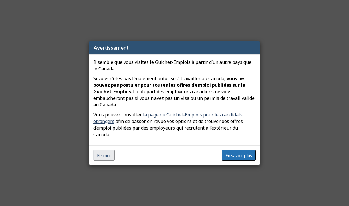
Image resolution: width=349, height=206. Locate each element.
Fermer (104, 155)
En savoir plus (238, 155)
